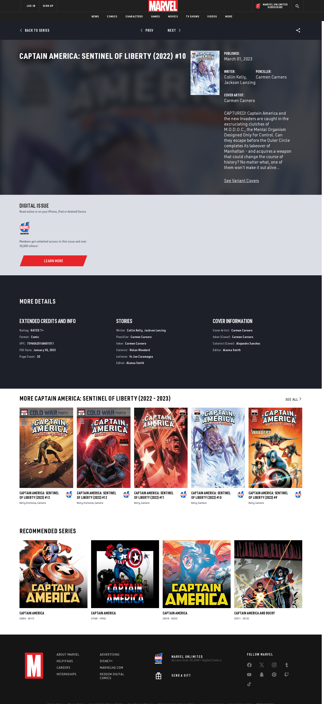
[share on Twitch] (286, 664)
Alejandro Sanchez (248, 332)
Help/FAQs (65, 650)
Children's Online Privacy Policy (176, 693)
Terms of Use (55, 693)
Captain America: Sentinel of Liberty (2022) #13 (39, 484)
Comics (112, 16)
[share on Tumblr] (286, 655)
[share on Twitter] (261, 655)
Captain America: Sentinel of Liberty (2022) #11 (154, 484)
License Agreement (212, 693)
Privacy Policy (76, 693)
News (95, 16)
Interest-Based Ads (240, 693)
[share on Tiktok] (249, 674)
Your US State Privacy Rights (106, 693)
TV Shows (192, 16)
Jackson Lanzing (143, 96)
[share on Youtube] (249, 664)
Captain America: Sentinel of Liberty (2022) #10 (211, 484)
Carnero (41, 492)
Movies (173, 16)
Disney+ (106, 650)
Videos (212, 16)
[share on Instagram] (274, 655)
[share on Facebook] (249, 655)
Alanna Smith (135, 352)
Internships (67, 663)
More (229, 16)
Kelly (22, 492)
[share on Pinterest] (274, 664)
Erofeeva (31, 492)
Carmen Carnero (211, 96)
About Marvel (68, 643)
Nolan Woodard (140, 339)
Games (155, 16)
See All (293, 388)
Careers (63, 657)
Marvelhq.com (111, 657)
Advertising (110, 643)
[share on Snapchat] (261, 664)
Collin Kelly (115, 96)
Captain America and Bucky (254, 602)
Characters (134, 16)
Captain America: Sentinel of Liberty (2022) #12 (96, 484)
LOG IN (31, 5)
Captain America (31, 602)
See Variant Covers (121, 156)
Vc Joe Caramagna (141, 345)
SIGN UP (48, 5)
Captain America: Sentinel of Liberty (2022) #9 (268, 484)
